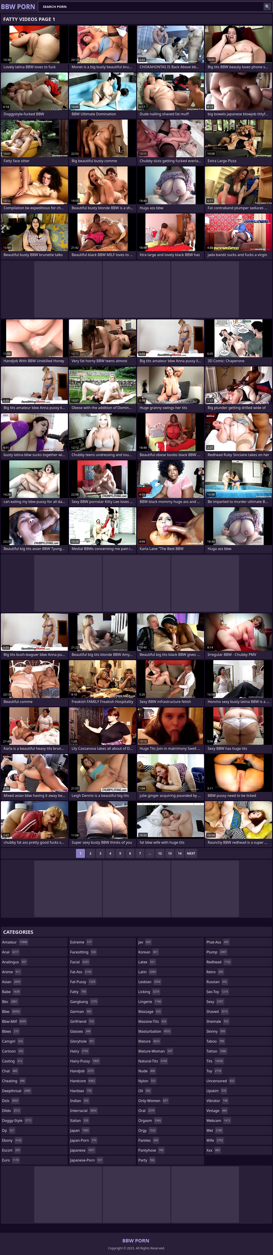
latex (147, 962)
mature (149, 1041)
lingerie (150, 1001)
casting (12, 1061)
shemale (218, 1021)
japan (80, 1130)
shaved (217, 1011)
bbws (11, 1031)
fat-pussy (83, 981)
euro (11, 1160)
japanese (82, 1150)
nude (147, 1071)
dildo (11, 1110)
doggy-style (17, 1120)
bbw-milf (14, 1021)
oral (147, 1110)
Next (191, 853)
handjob (82, 1071)
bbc (10, 1001)
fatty (78, 991)
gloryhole (82, 1041)
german (81, 1011)
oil (145, 1090)
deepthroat (17, 1090)
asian (11, 981)
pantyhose (151, 1150)
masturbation (154, 1031)
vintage (217, 1110)
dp (8, 1130)
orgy (147, 1130)
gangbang (84, 1001)
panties (148, 1140)
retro (215, 972)
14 (179, 853)
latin (147, 972)
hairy (79, 1051)
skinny (216, 1031)
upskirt (216, 1090)
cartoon (13, 1051)
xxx (213, 1150)
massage (150, 1011)
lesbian (150, 981)
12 (160, 853)
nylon (147, 1081)
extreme (81, 942)
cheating (14, 1081)
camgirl (13, 1041)
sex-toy (217, 991)
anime (11, 972)
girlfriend (82, 1021)
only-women (153, 1100)
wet (214, 1130)
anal (11, 952)
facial (80, 962)
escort (11, 1150)
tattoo (216, 1051)
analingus (14, 962)
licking (149, 991)
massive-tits (152, 1021)
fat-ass (81, 972)
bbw (11, 1011)
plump (216, 952)
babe (11, 991)
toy (214, 1071)
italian (79, 1120)
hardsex (81, 1090)
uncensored (220, 1081)
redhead (219, 962)
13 (170, 853)
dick (10, 1100)
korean (148, 952)
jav (145, 942)
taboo (215, 1041)
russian (217, 981)
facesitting (83, 952)
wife (215, 1140)
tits (215, 1061)
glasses (81, 1031)
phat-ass (218, 942)
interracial (84, 1110)
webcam (218, 1120)
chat (10, 1071)
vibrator (217, 1100)
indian (79, 1100)
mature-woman (155, 1051)
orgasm (150, 1120)
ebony (12, 1140)
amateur (15, 942)
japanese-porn (86, 1160)
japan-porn (83, 1140)
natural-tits (153, 1061)
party (147, 1160)
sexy (215, 1001)
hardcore (83, 1081)
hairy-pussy (85, 1061)
